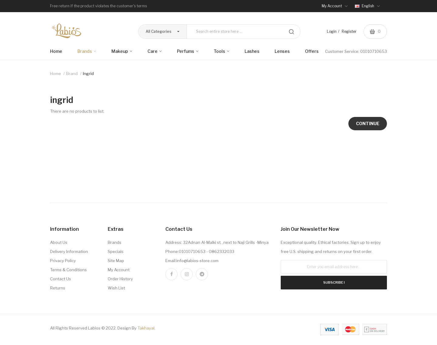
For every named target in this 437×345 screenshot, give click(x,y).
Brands (114, 242)
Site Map (116, 260)
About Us (58, 242)
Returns (57, 287)
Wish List (116, 287)
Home (55, 73)
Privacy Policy (63, 260)
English (367, 6)
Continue (367, 123)
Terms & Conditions (68, 269)
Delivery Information (69, 251)
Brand (72, 73)
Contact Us (60, 278)
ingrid (88, 73)
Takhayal (145, 328)
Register (349, 31)
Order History (120, 278)
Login (332, 31)
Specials (116, 251)
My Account (119, 269)
